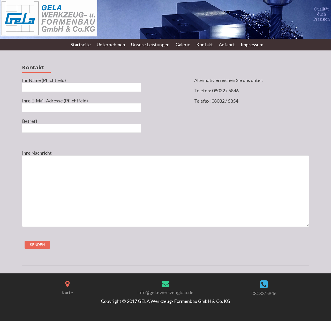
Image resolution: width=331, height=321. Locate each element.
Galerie (183, 44)
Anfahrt (227, 44)
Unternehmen (111, 44)
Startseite (81, 44)
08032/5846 (263, 293)
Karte (67, 292)
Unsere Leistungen (150, 44)
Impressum (252, 44)
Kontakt (204, 44)
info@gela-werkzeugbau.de (165, 292)
